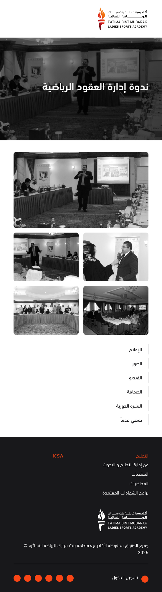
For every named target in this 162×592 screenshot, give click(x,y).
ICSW (58, 455)
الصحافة (134, 391)
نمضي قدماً (131, 419)
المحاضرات (139, 483)
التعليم (142, 455)
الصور (137, 363)
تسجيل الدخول (130, 578)
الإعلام (135, 349)
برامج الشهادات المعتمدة (125, 493)
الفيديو (135, 377)
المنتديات (140, 474)
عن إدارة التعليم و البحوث (125, 464)
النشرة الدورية (129, 405)
